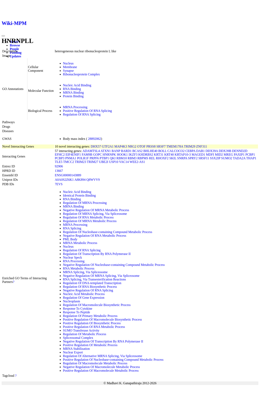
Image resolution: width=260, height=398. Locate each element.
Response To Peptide (76, 312)
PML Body (70, 239)
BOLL (162, 151)
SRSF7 (161, 146)
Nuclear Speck (72, 257)
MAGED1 (198, 154)
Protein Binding (73, 96)
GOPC (97, 154)
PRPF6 (94, 158)
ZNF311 (201, 146)
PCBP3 (59, 158)
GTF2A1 (108, 146)
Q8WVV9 (93, 179)
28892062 (94, 138)
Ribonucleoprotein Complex (81, 74)
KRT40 (169, 154)
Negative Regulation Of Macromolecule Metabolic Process (101, 367)
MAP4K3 (120, 146)
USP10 (113, 162)
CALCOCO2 (175, 151)
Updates (15, 56)
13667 (59, 170)
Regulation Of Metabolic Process (84, 334)
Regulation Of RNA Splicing (82, 114)
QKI (113, 158)
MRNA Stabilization (76, 348)
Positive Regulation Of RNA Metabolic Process (94, 326)
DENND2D (239, 151)
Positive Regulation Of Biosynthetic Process (92, 323)
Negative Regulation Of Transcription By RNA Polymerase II (103, 341)
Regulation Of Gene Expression (83, 297)
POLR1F (83, 158)
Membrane (70, 67)
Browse (15, 45)
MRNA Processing (75, 107)
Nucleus (68, 63)
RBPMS (142, 158)
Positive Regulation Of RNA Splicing (87, 110)
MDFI (210, 154)
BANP (116, 151)
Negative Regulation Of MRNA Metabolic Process (96, 210)
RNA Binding (72, 89)
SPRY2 (193, 158)
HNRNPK (109, 154)
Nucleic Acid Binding (77, 85)
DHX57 (96, 146)
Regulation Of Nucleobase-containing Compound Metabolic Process (107, 232)
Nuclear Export (73, 352)
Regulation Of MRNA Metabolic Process (90, 221)
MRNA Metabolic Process (80, 243)
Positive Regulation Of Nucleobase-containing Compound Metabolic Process (113, 359)
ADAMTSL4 (91, 151)
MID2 (219, 154)
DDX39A (212, 151)
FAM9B (87, 154)
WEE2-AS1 (137, 162)
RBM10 (121, 158)
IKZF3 (133, 154)
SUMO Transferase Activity (81, 330)
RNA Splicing (72, 228)
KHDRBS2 (145, 154)
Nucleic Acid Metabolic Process (84, 294)
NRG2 (132, 146)
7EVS (59, 184)
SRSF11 (203, 158)
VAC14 (124, 162)
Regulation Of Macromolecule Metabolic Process (95, 363)
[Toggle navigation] (3, 35)
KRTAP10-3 (183, 154)
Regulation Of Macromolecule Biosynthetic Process (97, 305)
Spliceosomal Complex (78, 337)
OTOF (141, 146)
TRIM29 (189, 146)
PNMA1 (70, 158)
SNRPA (182, 158)
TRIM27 (92, 162)
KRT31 (159, 154)
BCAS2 (137, 151)
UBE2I (103, 162)
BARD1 (126, 151)
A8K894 (80, 179)
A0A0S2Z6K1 (64, 179)
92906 (59, 166)
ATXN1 (106, 151)
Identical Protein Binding (79, 195)
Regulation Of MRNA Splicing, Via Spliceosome (95, 213)
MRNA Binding (73, 92)
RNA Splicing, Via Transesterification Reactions (94, 279)
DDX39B (225, 151)
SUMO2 (226, 158)
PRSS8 (151, 146)
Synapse (68, 70)
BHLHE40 (150, 151)
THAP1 (251, 158)
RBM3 (132, 158)
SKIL (172, 158)
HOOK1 (122, 154)
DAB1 (200, 151)
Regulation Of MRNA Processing (85, 202)
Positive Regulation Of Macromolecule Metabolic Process (101, 370)
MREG (228, 154)
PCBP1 (250, 154)
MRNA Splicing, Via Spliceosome (85, 272)
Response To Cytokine (77, 308)
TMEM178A (174, 146)
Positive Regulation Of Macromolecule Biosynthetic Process (102, 319)
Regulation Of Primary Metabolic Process (90, 316)
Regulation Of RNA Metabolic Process (88, 217)
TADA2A (239, 158)
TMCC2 (68, 162)
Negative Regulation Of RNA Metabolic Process (94, 235)
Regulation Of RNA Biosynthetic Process (90, 286)
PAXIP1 (239, 154)
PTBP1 (104, 158)
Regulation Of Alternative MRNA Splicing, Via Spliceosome (102, 356)
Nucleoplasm (71, 301)
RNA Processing (73, 261)
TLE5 (58, 162)
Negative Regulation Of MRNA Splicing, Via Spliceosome (101, 275)
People (14, 49)
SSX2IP (215, 158)
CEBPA (190, 151)
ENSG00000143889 (68, 175)
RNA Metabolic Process (78, 268)
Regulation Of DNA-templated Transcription (92, 283)
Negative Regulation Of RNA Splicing (88, 290)
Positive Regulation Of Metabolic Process (90, 345)
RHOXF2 (162, 158)
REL (152, 158)
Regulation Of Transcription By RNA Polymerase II (97, 254)
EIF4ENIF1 (73, 154)
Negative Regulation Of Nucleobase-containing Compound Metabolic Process (114, 264)
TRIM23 (80, 162)
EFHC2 (60, 154)
